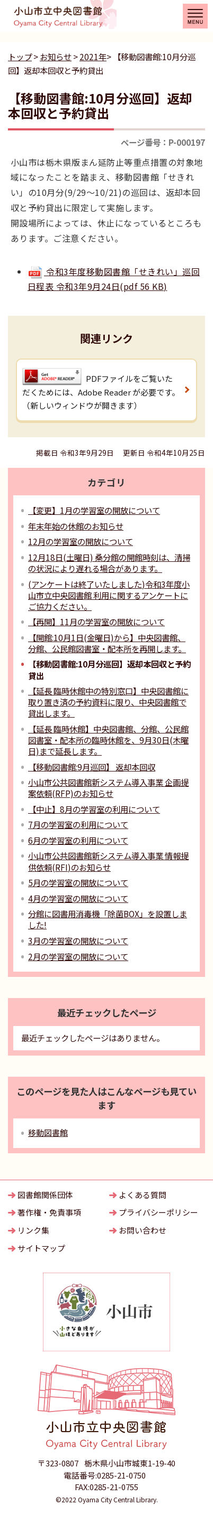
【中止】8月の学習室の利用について (94, 809)
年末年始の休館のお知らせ (75, 526)
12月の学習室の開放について (80, 541)
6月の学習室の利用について (78, 840)
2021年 (92, 56)
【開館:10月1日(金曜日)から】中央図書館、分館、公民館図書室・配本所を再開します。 (107, 643)
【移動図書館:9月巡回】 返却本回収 (91, 767)
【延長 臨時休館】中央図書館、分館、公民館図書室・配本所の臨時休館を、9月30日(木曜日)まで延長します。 (108, 740)
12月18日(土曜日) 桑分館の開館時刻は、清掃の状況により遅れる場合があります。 (109, 562)
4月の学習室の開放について (78, 898)
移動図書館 (48, 1132)
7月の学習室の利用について (78, 824)
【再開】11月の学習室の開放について (96, 621)
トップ (20, 56)
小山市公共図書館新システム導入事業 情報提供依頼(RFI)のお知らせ (108, 861)
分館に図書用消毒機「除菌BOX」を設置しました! (107, 919)
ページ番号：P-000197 (163, 142)
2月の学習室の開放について (78, 956)
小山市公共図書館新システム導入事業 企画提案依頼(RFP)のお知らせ (108, 787)
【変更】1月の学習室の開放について (94, 510)
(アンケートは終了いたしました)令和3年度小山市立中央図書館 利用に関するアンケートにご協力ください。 (109, 595)
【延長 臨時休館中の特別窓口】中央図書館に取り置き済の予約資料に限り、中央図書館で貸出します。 (108, 702)
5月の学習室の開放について (78, 882)
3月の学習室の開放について (78, 940)
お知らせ (56, 56)
